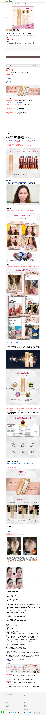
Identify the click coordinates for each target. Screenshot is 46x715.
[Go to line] (2, 712)
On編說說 (7, 706)
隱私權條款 (25, 707)
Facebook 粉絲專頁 (9, 694)
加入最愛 (8, 59)
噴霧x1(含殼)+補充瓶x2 (10, 43)
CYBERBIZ (30, 712)
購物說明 (25, 702)
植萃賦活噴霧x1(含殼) (28, 43)
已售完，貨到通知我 (23, 57)
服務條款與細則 (26, 709)
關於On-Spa (8, 702)
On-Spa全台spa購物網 (13, 712)
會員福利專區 (25, 705)
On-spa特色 (8, 703)
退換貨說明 (25, 703)
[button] (39, 17)
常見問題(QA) (25, 706)
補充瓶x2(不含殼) (20, 43)
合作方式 (7, 705)
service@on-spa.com (28, 696)
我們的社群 (7, 707)
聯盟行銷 (7, 709)
